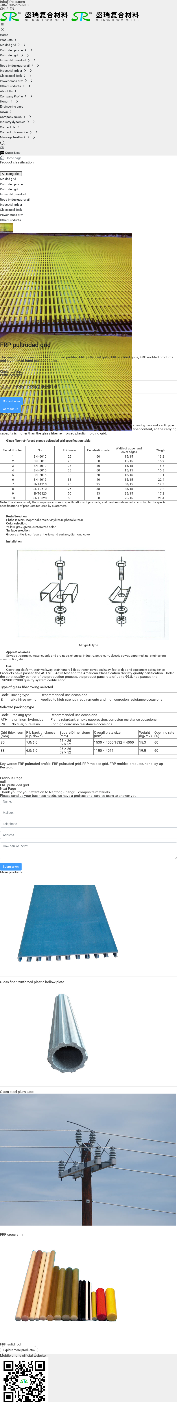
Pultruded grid (11, 375)
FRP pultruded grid (14, 785)
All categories (11, 174)
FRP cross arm (11, 1234)
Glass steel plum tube (16, 1092)
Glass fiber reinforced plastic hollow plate (32, 982)
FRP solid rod (10, 1344)
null (3, 781)
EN (12, 9)
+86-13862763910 (14, 5)
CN (2, 9)
